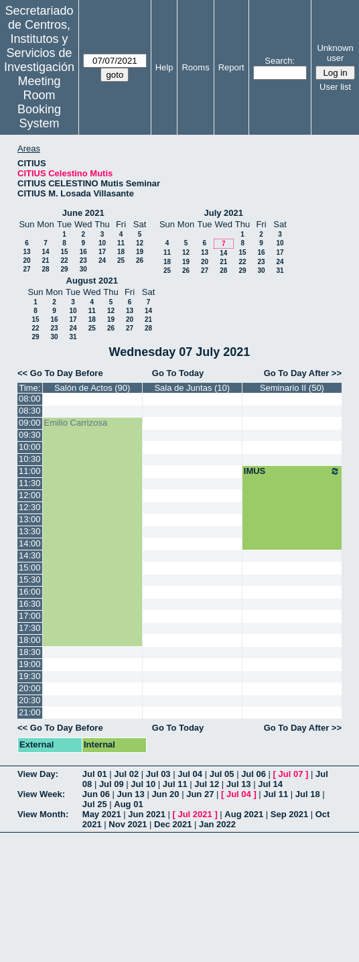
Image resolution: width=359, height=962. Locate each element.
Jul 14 (270, 784)
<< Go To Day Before (60, 373)
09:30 (30, 435)
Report (231, 67)
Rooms (195, 67)
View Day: (37, 774)
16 (83, 251)
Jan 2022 (217, 824)
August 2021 (92, 281)
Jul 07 (291, 774)
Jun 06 (96, 794)
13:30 (30, 531)
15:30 (30, 580)
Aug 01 (128, 804)
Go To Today (178, 373)
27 (26, 269)
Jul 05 (222, 774)
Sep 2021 (289, 814)
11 (121, 243)
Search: (280, 61)
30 (83, 269)
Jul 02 (126, 774)
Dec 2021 (173, 824)
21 (45, 260)
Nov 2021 (128, 824)
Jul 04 (189, 774)
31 (279, 270)
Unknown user (335, 53)
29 (64, 269)
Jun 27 (200, 794)
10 (102, 243)
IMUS (292, 471)
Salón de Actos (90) (92, 388)
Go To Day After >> (303, 373)
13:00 (30, 519)
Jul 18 (307, 794)
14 (45, 251)
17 (102, 251)
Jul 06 (253, 774)
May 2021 (101, 814)
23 (83, 260)
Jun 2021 (146, 814)
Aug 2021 (243, 814)
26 (139, 260)
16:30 (30, 604)
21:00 (30, 712)
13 (26, 251)
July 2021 (223, 213)
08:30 (30, 411)
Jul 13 (238, 784)
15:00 (30, 567)
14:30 (30, 555)
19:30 (30, 676)
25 (121, 260)
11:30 (30, 483)
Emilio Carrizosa (76, 423)
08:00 (30, 399)
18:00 (30, 640)
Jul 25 (94, 804)
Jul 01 (94, 774)
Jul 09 (111, 784)
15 (64, 251)
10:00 (30, 447)
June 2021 (83, 213)
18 (121, 251)
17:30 (30, 628)
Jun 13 (131, 794)
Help (164, 67)
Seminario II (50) (292, 388)
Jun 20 (165, 794)
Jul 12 (206, 784)
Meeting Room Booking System (39, 102)
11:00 (30, 471)
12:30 (30, 507)
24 (102, 260)
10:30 (30, 459)
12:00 (30, 495)
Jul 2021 (194, 814)
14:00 (30, 543)
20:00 (30, 688)
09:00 (30, 423)
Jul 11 (175, 784)
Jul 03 (158, 774)
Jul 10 (143, 784)
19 (139, 251)
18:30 (30, 652)
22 (64, 260)
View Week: (41, 794)
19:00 (30, 664)
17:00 (30, 616)
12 (139, 243)
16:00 (30, 592)
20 (26, 260)
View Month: (42, 814)
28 (45, 269)
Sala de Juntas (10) (192, 388)
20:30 (30, 700)
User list (335, 87)
